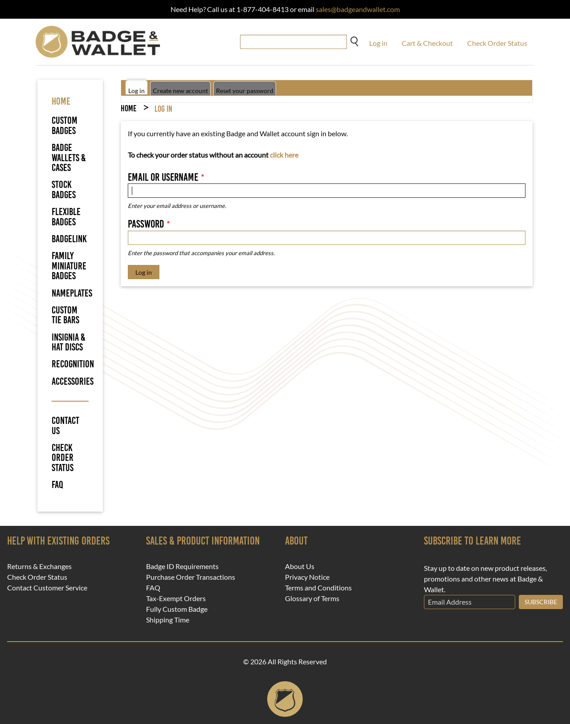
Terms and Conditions (318, 587)
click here (284, 154)
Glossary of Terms (312, 598)
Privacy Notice (307, 577)
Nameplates (72, 293)
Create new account (180, 90)
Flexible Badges (66, 217)
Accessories (73, 381)
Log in (378, 43)
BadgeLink (69, 239)
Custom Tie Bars (65, 315)
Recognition (73, 364)
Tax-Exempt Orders (176, 598)
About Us (299, 566)
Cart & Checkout (427, 43)
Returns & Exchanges (39, 566)
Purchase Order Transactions (190, 577)
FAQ (57, 485)
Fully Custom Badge (177, 609)
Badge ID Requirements (182, 566)
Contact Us (65, 426)
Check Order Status (497, 43)
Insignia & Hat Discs (69, 342)
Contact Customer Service (47, 587)
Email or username (163, 177)
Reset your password (244, 90)
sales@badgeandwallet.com (358, 9)
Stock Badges (64, 189)
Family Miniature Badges (69, 266)
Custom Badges (64, 125)
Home (128, 108)
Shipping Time (167, 619)
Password (146, 224)
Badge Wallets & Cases (69, 158)
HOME (61, 101)
